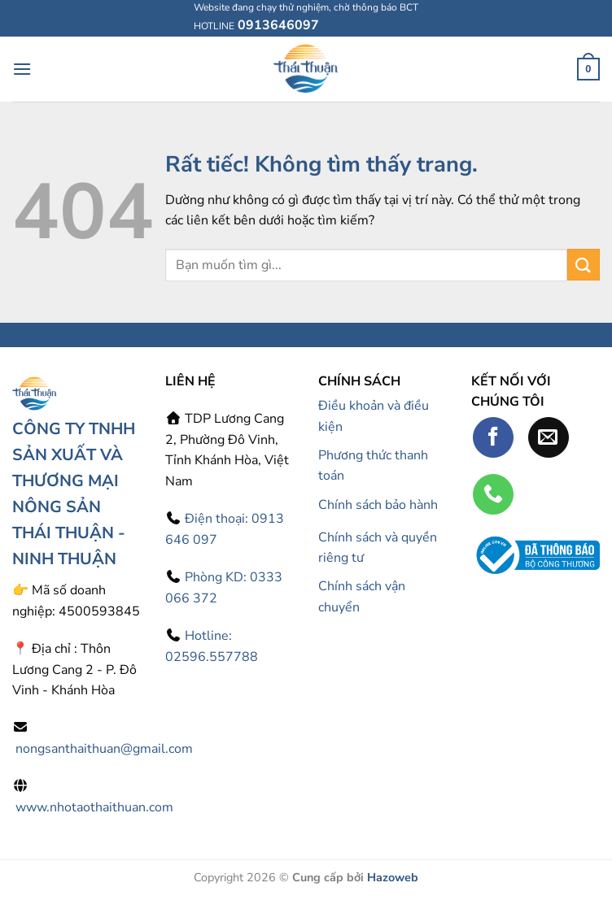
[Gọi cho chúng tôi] (493, 494)
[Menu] (22, 69)
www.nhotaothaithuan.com (94, 807)
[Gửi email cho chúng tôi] (548, 437)
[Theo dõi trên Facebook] (493, 437)
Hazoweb (392, 877)
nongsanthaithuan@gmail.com (104, 749)
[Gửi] (583, 264)
